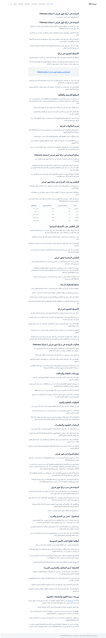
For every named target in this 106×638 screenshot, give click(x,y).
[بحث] (10, 4)
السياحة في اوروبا (59, 17)
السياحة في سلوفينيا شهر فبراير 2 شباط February (53, 72)
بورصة (71, 600)
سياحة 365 (92, 4)
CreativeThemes (64, 635)
